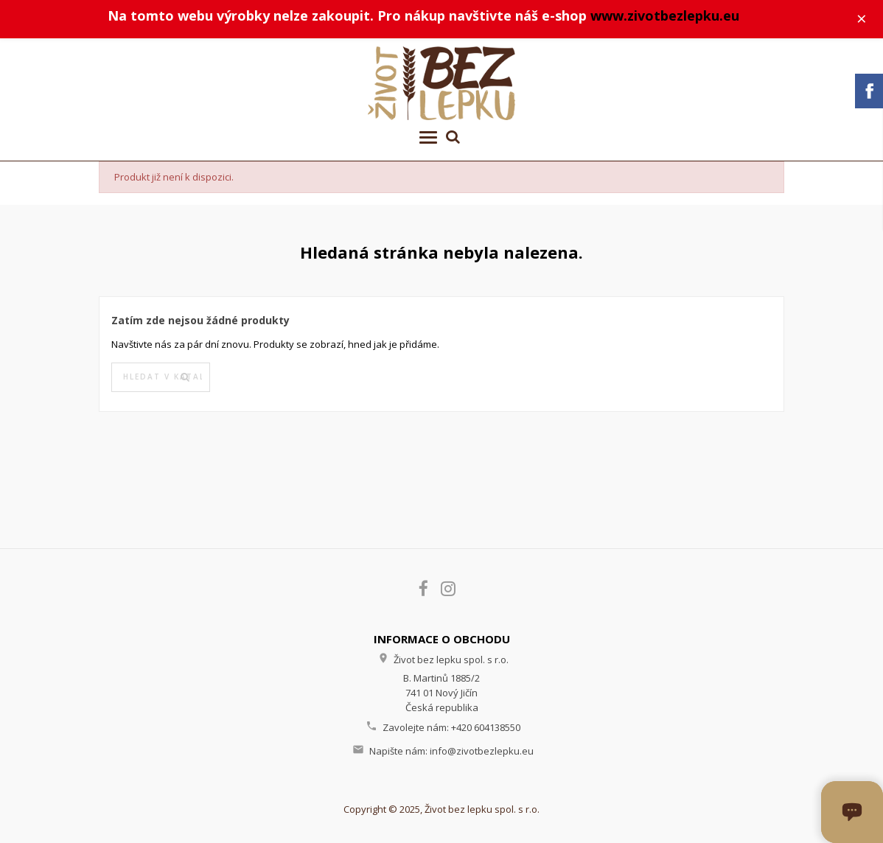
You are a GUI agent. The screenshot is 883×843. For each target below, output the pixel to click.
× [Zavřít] (861, 18)
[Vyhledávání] (160, 377)
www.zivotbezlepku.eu (664, 15)
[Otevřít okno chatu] (852, 812)
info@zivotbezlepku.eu (482, 751)
